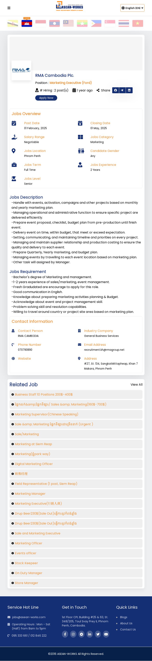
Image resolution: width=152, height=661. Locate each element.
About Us (126, 623)
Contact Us (128, 630)
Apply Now (46, 98)
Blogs (123, 617)
